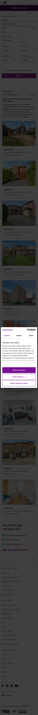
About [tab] (31, 335)
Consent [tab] (7, 335)
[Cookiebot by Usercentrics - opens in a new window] (27, 330)
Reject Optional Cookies (19, 383)
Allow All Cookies (19, 370)
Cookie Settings (19, 377)
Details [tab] (19, 335)
